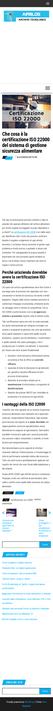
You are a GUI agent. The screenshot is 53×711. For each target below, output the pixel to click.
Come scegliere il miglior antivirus (17, 562)
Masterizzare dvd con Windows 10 (17, 614)
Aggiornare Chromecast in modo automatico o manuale (26, 593)
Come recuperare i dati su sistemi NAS (19, 573)
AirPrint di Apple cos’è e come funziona (19, 619)
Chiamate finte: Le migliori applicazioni (19, 568)
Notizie (20, 493)
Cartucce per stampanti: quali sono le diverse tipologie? (8, 525)
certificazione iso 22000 (22, 500)
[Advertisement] (26, 52)
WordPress (30, 702)
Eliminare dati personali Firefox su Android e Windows (25, 608)
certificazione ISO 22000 (25, 232)
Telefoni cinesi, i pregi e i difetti (16, 579)
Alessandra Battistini (27, 157)
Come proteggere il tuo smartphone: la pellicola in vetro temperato (45, 528)
